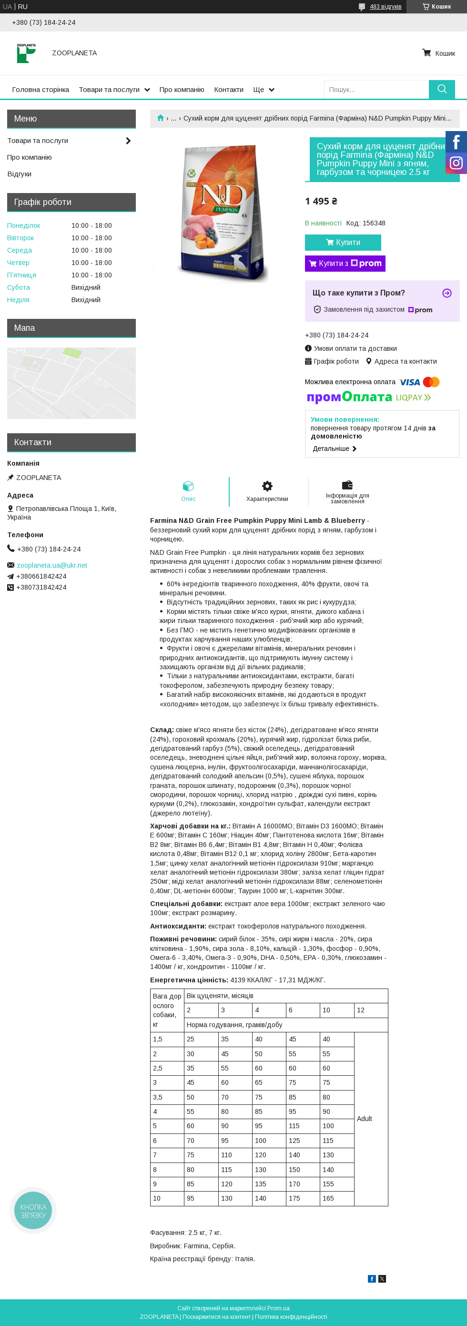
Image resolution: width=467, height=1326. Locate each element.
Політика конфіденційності (291, 1317)
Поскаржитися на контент (217, 1317)
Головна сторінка (40, 89)
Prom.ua (278, 1308)
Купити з (350, 263)
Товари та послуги (109, 89)
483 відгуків (386, 6)
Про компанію (182, 89)
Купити (348, 242)
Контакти (229, 89)
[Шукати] (442, 89)
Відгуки (19, 174)
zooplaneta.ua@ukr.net (52, 565)
